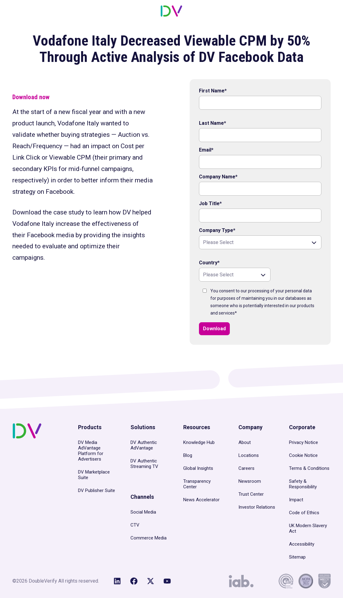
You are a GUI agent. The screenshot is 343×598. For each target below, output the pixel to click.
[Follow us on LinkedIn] (117, 581)
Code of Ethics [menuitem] (304, 512)
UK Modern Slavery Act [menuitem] (308, 528)
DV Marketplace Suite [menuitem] (94, 474)
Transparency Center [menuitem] (197, 484)
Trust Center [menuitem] (251, 494)
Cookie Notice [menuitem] (303, 455)
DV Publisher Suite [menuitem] (96, 490)
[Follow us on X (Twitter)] (150, 581)
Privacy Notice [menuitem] (303, 442)
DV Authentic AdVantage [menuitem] (143, 445)
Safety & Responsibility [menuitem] (303, 484)
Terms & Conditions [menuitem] (309, 468)
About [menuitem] (244, 442)
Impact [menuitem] (296, 499)
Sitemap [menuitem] (297, 557)
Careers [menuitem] (246, 468)
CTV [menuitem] (134, 525)
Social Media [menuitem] (143, 512)
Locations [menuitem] (248, 455)
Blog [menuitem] (187, 455)
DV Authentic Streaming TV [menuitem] (144, 463)
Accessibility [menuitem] (301, 544)
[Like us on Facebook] (134, 581)
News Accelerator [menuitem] (201, 499)
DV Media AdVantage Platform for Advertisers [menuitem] (90, 451)
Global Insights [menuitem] (198, 468)
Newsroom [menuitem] (249, 481)
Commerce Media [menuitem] (148, 538)
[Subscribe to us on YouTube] (167, 581)
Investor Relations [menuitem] (256, 507)
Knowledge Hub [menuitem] (199, 442)
